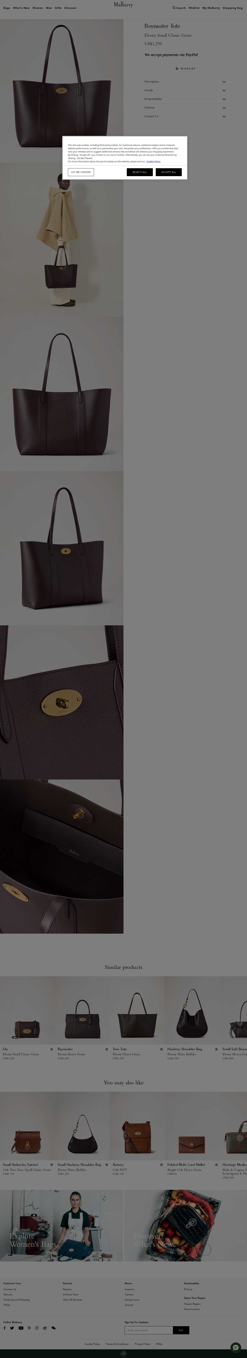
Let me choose (81, 172)
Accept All (168, 172)
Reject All (140, 172)
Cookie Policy (153, 161)
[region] (125, 158)
